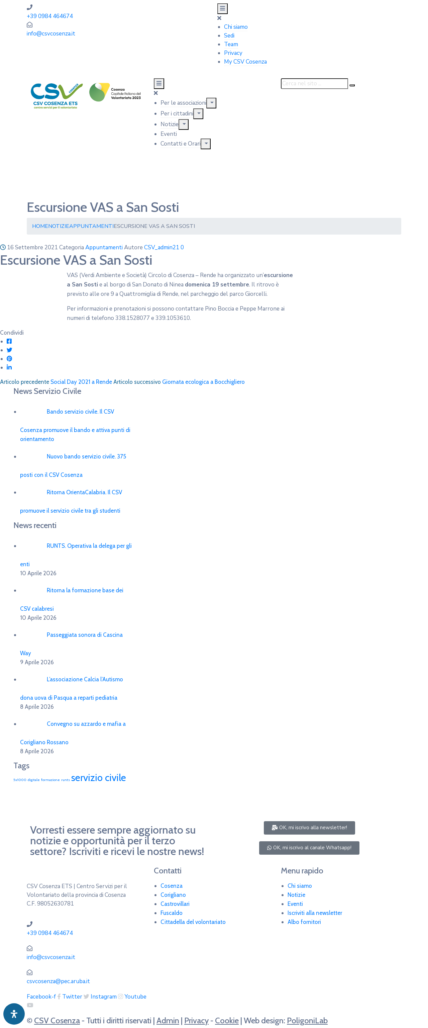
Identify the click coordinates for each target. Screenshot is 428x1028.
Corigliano (173, 894)
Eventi (168, 134)
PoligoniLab (307, 1020)
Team (231, 44)
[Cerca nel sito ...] (314, 83)
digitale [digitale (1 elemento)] (34, 780)
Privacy (233, 53)
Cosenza (171, 885)
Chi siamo (236, 27)
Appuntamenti (91, 226)
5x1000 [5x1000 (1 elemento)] (19, 780)
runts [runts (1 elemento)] (65, 780)
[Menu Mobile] (222, 8)
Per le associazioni (183, 103)
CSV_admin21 (161, 247)
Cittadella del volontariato (193, 922)
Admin (167, 1020)
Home (40, 226)
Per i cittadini (176, 113)
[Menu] (211, 103)
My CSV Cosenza (245, 62)
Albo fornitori (304, 922)
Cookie (227, 1020)
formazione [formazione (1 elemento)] (50, 780)
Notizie (169, 124)
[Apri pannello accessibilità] (14, 1014)
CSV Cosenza (57, 1020)
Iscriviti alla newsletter (315, 913)
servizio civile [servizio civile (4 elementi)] (98, 777)
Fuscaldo (171, 913)
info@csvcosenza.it (51, 33)
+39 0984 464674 (50, 16)
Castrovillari (175, 904)
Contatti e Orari (180, 144)
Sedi (229, 35)
